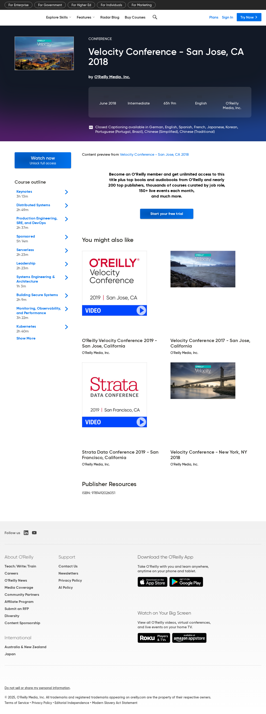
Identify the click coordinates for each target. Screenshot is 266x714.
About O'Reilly (19, 557)
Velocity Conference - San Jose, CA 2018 (154, 154)
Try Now (249, 17)
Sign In (227, 17)
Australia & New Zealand (25, 646)
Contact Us (68, 566)
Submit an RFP (17, 608)
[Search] (155, 17)
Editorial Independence (72, 703)
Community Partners (22, 594)
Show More (25, 338)
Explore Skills (58, 17)
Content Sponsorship (22, 622)
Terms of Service (17, 703)
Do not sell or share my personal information (37, 688)
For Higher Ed (81, 5)
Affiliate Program (19, 601)
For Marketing (142, 5)
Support (67, 557)
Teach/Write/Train (20, 566)
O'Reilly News (16, 580)
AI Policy (66, 587)
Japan (10, 654)
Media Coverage (19, 587)
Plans (213, 17)
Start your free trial (166, 213)
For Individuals (111, 5)
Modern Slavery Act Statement (114, 703)
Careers (11, 573)
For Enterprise (18, 5)
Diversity (12, 615)
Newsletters (68, 573)
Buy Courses (135, 17)
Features (86, 17)
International (18, 637)
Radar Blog (109, 17)
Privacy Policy (70, 580)
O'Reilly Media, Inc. (232, 105)
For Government (50, 5)
